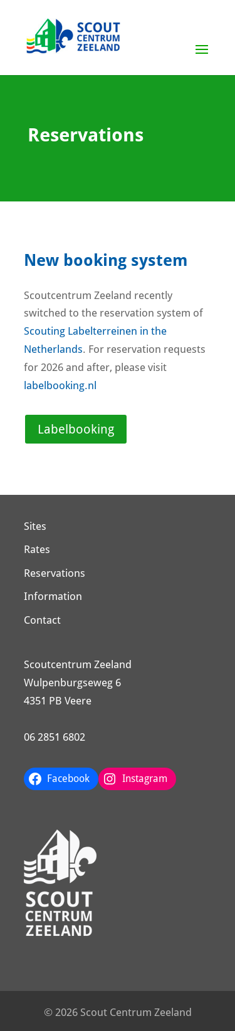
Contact (42, 620)
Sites (35, 526)
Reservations (54, 573)
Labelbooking (76, 429)
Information (53, 596)
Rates (37, 549)
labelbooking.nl (60, 385)
